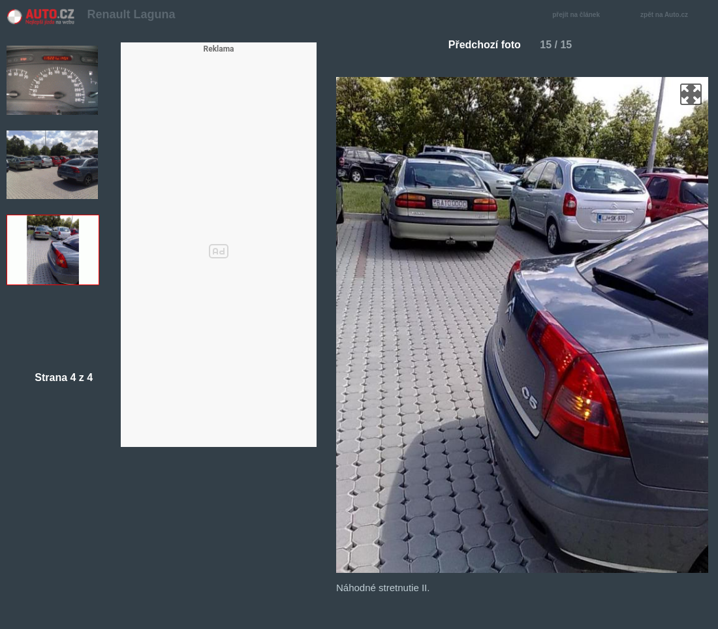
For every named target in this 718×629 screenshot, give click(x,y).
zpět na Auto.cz (671, 15)
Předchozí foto (479, 45)
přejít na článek (579, 15)
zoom (691, 94)
